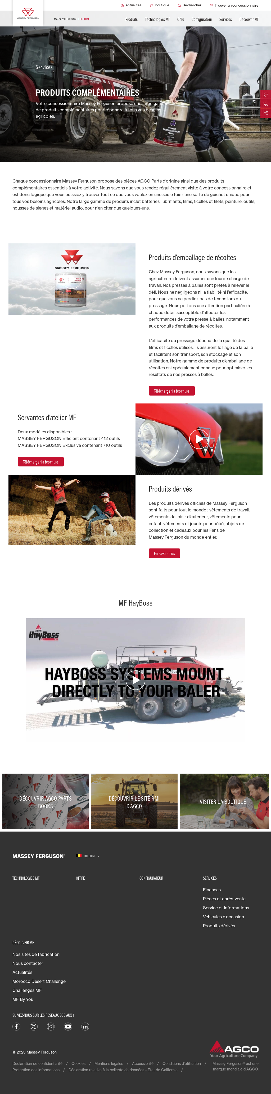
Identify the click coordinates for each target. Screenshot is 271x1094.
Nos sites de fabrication (36, 954)
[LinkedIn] (85, 1026)
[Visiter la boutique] (224, 801)
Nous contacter (27, 963)
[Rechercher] (189, 5)
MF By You (22, 999)
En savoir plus (164, 553)
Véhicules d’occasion (223, 916)
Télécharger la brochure (171, 391)
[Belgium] (88, 856)
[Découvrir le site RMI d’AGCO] (135, 801)
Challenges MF (27, 990)
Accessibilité (142, 1063)
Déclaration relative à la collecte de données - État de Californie (123, 1070)
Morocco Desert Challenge (39, 981)
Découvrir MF (249, 19)
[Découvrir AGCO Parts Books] (46, 801)
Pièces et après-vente (224, 898)
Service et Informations (226, 907)
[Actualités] (131, 5)
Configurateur (202, 19)
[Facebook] (16, 1026)
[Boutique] (159, 5)
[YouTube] (68, 1026)
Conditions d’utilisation (181, 1063)
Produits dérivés (219, 925)
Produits (131, 19)
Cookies (78, 1063)
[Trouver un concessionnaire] (234, 5)
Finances (212, 889)
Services (225, 19)
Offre (180, 19)
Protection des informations (36, 1070)
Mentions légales (108, 1063)
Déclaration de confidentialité (37, 1063)
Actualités (22, 972)
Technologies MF (157, 19)
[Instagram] (51, 1026)
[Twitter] (34, 1026)
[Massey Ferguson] (28, 13)
